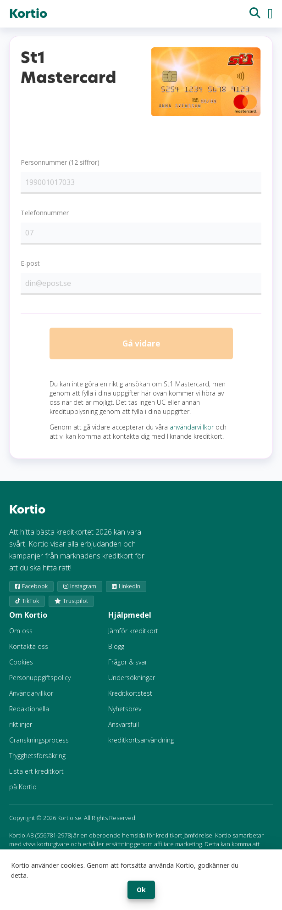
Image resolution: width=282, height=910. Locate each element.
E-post (30, 263)
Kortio (28, 14)
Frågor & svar (127, 663)
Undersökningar (131, 679)
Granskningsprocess (39, 741)
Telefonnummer (45, 212)
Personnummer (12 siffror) (60, 162)
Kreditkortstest (130, 695)
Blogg (116, 648)
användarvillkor (192, 429)
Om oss (21, 632)
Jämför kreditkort (133, 632)
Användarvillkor (31, 695)
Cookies (21, 663)
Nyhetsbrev (124, 710)
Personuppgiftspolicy (40, 679)
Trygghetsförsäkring (37, 757)
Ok (141, 889)
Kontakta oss (28, 648)
